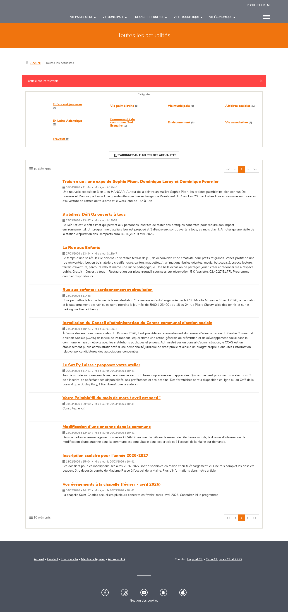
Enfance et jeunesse (67, 106)
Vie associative (238, 122)
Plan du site (69, 559)
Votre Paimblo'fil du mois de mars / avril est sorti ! (111, 398)
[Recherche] (258, 5)
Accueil (35, 63)
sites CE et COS (230, 559)
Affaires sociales (240, 106)
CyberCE (212, 559)
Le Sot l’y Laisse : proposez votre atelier (101, 365)
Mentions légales (93, 559)
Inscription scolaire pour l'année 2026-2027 (105, 456)
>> (255, 169)
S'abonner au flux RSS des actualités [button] (144, 155)
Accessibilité (116, 559)
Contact (52, 559)
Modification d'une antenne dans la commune (106, 427)
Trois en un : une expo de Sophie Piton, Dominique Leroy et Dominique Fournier (140, 182)
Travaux (61, 139)
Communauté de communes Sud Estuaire (122, 122)
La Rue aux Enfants (81, 248)
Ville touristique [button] (188, 17)
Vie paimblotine (124, 106)
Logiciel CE (195, 559)
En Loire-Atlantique (67, 122)
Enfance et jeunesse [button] (150, 17)
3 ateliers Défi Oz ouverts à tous (94, 215)
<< (228, 169)
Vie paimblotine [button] (83, 17)
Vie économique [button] (222, 17)
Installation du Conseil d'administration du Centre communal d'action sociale (137, 323)
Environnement (181, 122)
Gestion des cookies (144, 600)
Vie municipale (181, 106)
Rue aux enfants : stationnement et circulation (107, 290)
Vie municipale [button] (115, 17)
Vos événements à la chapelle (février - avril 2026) (111, 484)
